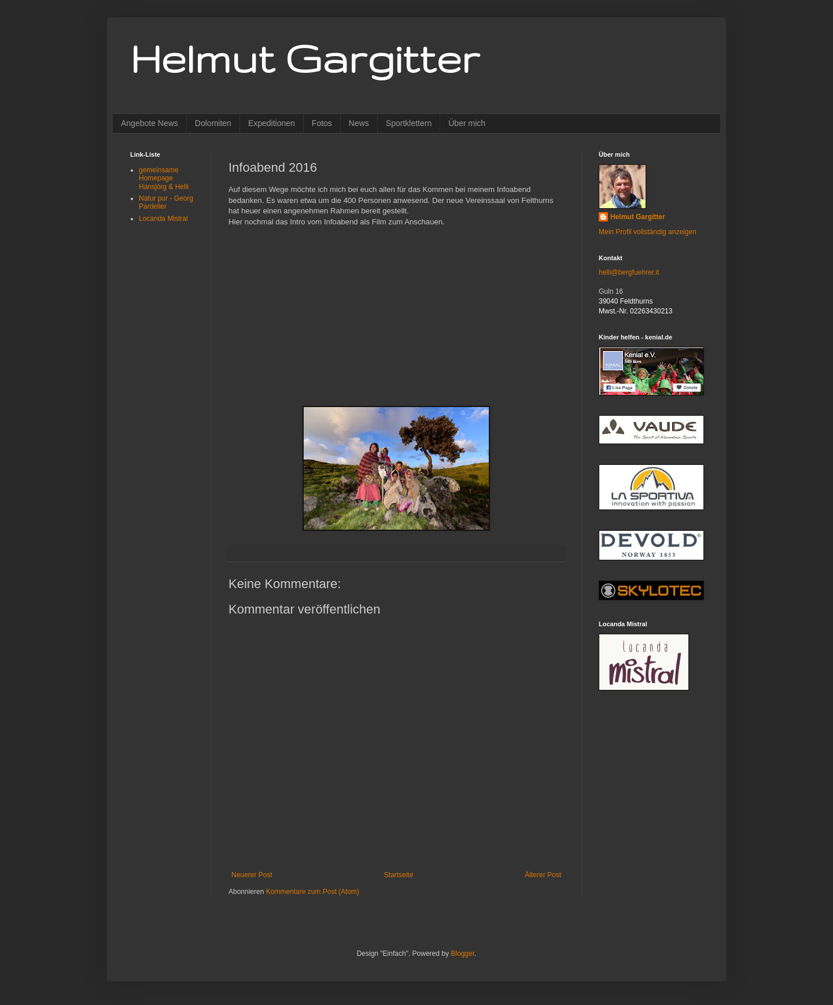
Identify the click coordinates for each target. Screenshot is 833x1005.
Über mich (466, 123)
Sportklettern (409, 123)
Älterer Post (543, 875)
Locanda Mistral (163, 219)
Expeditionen (271, 123)
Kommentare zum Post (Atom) (312, 892)
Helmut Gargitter (305, 58)
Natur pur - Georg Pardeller (166, 202)
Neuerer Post (251, 875)
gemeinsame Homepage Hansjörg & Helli (164, 178)
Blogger (462, 953)
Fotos (322, 123)
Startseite (399, 875)
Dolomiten (213, 123)
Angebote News (149, 123)
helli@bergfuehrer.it (629, 272)
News (359, 123)
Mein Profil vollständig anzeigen (647, 232)
